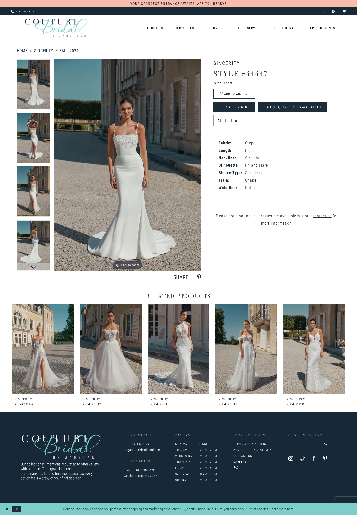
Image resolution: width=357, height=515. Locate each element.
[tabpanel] (33, 86)
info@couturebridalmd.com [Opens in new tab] (141, 449)
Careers (239, 461)
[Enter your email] (310, 445)
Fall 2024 (69, 50)
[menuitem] (154, 28)
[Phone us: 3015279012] (22, 11)
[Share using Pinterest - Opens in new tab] (199, 277)
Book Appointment (236, 109)
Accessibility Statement (253, 449)
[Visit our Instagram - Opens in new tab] (290, 459)
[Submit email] (328, 445)
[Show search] (322, 11)
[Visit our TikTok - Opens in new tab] (302, 459)
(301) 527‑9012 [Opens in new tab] (141, 443)
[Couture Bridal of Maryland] (56, 28)
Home (22, 50)
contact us (322, 218)
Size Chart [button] (224, 83)
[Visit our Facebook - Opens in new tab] (314, 459)
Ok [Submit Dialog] (17, 508)
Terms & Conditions (249, 443)
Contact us (242, 455)
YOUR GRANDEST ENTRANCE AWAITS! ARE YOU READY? (178, 3)
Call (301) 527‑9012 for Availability (297, 109)
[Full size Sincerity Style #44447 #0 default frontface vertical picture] (127, 165)
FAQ (236, 467)
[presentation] (43, 349)
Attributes (227, 123)
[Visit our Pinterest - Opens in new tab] (325, 459)
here (290, 509)
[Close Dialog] (7, 509)
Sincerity (43, 50)
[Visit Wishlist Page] (344, 11)
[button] (333, 11)
